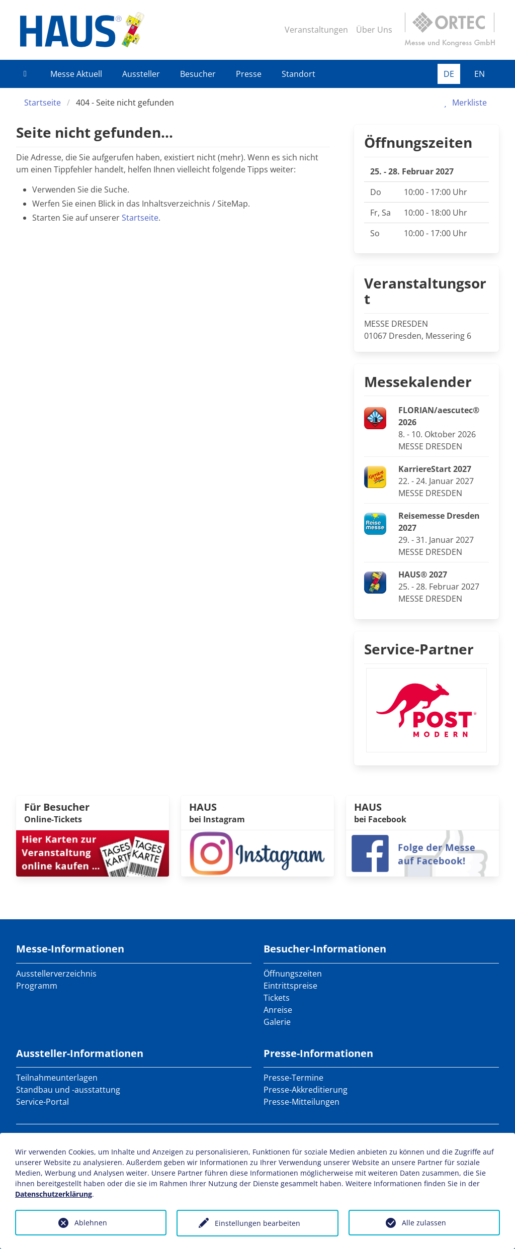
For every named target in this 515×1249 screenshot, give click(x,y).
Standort (298, 73)
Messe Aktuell (76, 73)
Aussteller (141, 73)
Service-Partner (419, 648)
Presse (249, 73)
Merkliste (463, 102)
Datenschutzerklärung (53, 1194)
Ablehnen (90, 1222)
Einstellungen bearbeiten (257, 1223)
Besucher (198, 73)
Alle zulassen (424, 1222)
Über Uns (374, 29)
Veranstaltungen (316, 29)
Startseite (42, 102)
